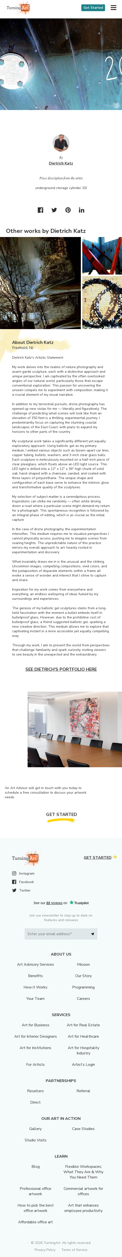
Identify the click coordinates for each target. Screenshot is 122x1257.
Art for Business (35, 1025)
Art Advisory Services (35, 964)
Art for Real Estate (83, 1025)
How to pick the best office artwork (35, 1208)
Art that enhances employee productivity (83, 1208)
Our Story (83, 976)
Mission (83, 964)
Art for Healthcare (83, 1036)
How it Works (35, 987)
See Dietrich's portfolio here (61, 669)
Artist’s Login (83, 1064)
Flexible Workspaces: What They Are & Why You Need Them (83, 1172)
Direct (35, 1102)
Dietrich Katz (61, 163)
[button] (113, 8)
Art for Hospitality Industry (83, 1050)
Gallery (35, 1128)
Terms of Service (74, 1250)
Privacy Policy (45, 1250)
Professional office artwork (35, 1191)
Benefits (35, 976)
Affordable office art (35, 1222)
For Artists (35, 1064)
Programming (83, 987)
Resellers (35, 1091)
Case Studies (83, 1128)
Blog (35, 1166)
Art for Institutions (35, 1048)
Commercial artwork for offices (83, 1191)
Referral (83, 1091)
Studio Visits (35, 1140)
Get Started (93, 8)
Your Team (35, 998)
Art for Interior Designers (35, 1036)
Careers (83, 998)
